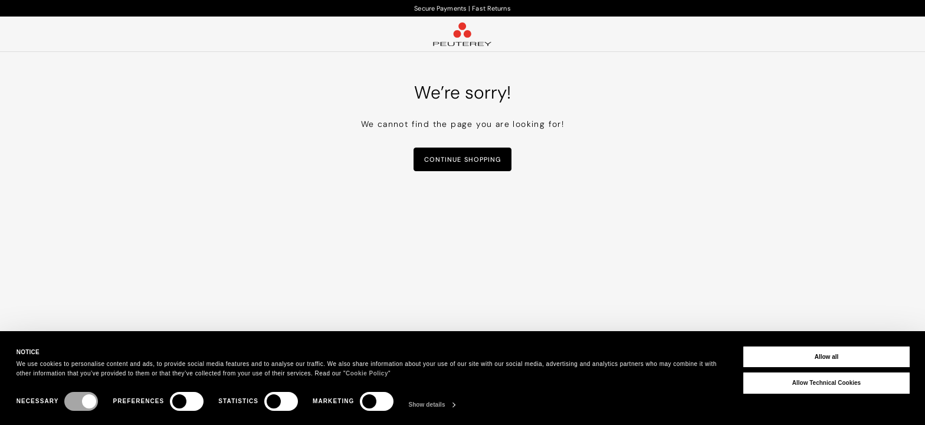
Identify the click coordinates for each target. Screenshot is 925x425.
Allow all (827, 357)
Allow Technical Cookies (826, 383)
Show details (426, 404)
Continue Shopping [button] (462, 159)
